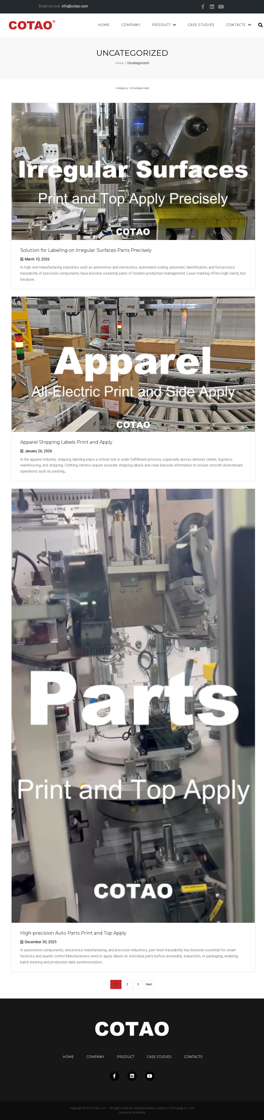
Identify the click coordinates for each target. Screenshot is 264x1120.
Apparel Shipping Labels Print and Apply (66, 442)
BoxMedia (138, 1112)
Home (119, 63)
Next (151, 984)
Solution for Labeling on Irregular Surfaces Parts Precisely (86, 250)
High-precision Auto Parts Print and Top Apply (73, 933)
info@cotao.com (75, 6)
